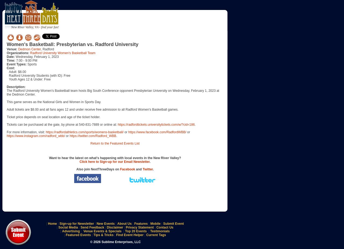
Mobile (155, 224)
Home (52, 224)
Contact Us (164, 227)
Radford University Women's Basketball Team (62, 53)
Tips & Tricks (103, 235)
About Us (124, 224)
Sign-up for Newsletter (77, 224)
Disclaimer (115, 227)
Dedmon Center (29, 49)
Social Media (68, 227)
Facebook (127, 169)
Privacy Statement (140, 227)
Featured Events (78, 235)
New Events (105, 224)
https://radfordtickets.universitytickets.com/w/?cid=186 (156, 125)
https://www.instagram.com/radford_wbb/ (36, 136)
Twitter (148, 169)
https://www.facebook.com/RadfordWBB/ (157, 132)
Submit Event (173, 224)
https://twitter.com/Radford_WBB (93, 136)
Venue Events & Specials (102, 231)
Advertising (71, 231)
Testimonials (160, 231)
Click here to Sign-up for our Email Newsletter (115, 162)
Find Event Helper (130, 235)
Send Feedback (92, 227)
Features (141, 224)
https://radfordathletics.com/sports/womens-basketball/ (84, 132)
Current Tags (156, 235)
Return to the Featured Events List (115, 143)
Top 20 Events (135, 231)
